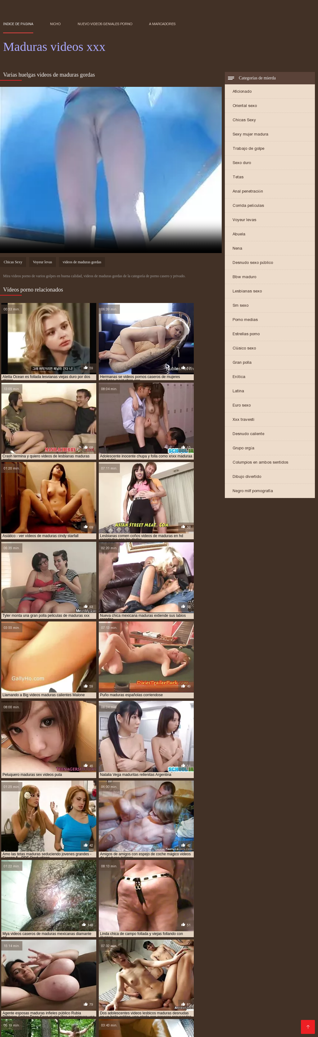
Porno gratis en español (204, 1023)
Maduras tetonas (254, 1003)
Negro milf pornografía (253, 491)
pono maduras (131, 959)
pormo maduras (165, 959)
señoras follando (133, 962)
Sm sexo (240, 306)
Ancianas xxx (69, 978)
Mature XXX (187, 1013)
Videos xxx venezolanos (63, 1023)
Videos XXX (254, 1018)
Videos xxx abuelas (258, 1008)
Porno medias (245, 320)
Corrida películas (248, 206)
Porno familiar (77, 1013)
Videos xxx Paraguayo (218, 978)
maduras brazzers (21, 945)
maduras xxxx (58, 956)
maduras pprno (209, 952)
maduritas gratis (213, 956)
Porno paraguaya (132, 1018)
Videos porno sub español (197, 983)
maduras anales (283, 942)
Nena (237, 249)
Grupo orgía (243, 449)
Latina (238, 391)
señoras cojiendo (94, 962)
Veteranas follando (55, 1003)
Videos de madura (145, 983)
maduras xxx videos (21, 956)
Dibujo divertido (247, 477)
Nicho (55, 24)
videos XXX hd (104, 1028)
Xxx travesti (243, 420)
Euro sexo (242, 406)
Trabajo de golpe (248, 149)
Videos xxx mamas (217, 1018)
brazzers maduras (21, 942)
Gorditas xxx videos (109, 978)
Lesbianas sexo (247, 292)
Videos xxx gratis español (191, 993)
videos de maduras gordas (82, 263)
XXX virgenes (138, 1028)
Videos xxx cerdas (150, 1013)
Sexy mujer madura (250, 135)
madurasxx (139, 956)
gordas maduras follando (106, 942)
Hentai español (162, 988)
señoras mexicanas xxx (176, 962)
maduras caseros (103, 945)
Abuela (239, 235)
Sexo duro (242, 163)
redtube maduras (19, 962)
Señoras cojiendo (174, 1018)
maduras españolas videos (268, 945)
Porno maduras (99, 973)
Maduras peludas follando (162, 978)
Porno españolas (114, 988)
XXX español (18, 1023)
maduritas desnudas (173, 956)
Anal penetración (248, 192)
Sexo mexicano (42, 1013)
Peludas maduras (43, 1008)
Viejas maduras (66, 998)
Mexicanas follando (267, 978)
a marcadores (162, 24)
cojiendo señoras (60, 942)
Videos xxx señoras (256, 1023)
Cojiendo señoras (72, 988)
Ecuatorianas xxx (33, 978)
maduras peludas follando (28, 952)
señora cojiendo (57, 962)
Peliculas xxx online (178, 1028)
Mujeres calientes (164, 1008)
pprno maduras (278, 959)
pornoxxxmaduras (240, 959)
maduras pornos (174, 952)
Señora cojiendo (157, 1003)
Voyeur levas (244, 220)
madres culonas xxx (187, 942)
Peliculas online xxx (247, 988)
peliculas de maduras (45, 959)
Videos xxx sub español (218, 998)
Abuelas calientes (267, 998)
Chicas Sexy (244, 120)
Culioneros (284, 993)
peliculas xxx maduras (92, 959)
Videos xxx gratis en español (127, 993)
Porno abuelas (102, 998)
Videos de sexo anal (62, 1028)
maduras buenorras (63, 945)
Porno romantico (187, 973)
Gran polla (242, 363)
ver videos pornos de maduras (269, 962)
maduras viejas (292, 952)
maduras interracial (136, 949)
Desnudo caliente (248, 434)
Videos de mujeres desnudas (60, 993)
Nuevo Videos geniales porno (105, 24)
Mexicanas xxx (95, 1003)
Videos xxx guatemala (254, 983)
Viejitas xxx (220, 973)
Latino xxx (125, 1003)
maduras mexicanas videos (225, 949)
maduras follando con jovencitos (79, 949)
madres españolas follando (237, 942)
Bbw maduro (244, 277)
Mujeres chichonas (44, 1018)
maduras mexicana (178, 949)
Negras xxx (129, 1008)
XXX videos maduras (89, 1008)
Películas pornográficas (96, 983)
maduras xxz (88, 956)
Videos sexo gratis (290, 1018)
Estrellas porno (246, 334)
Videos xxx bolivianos (260, 973)
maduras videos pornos (251, 952)
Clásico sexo (244, 349)
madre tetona (149, 942)
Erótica (239, 377)
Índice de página (18, 24)
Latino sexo (38, 988)
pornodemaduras (201, 959)
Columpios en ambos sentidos (260, 463)
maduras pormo (139, 952)
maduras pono (105, 952)
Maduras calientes (23, 973)
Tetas (238, 178)
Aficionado (242, 92)
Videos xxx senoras (24, 998)
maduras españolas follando (210, 945)
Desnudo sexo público (253, 263)
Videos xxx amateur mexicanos (154, 998)
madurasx (114, 956)
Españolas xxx (111, 1013)
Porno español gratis (245, 993)
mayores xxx (247, 956)
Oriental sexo (245, 106)
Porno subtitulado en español (236, 1013)
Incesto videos (63, 973)
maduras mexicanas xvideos (281, 949)
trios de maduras (219, 962)
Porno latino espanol (45, 983)
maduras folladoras (22, 949)
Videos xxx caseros (88, 1018)
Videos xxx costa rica (209, 1008)
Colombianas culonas (142, 973)
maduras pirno (73, 952)
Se (139, 988)
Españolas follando (153, 1023)
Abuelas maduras (202, 988)
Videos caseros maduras (205, 1003)
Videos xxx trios (111, 1023)
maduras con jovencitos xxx (151, 945)
